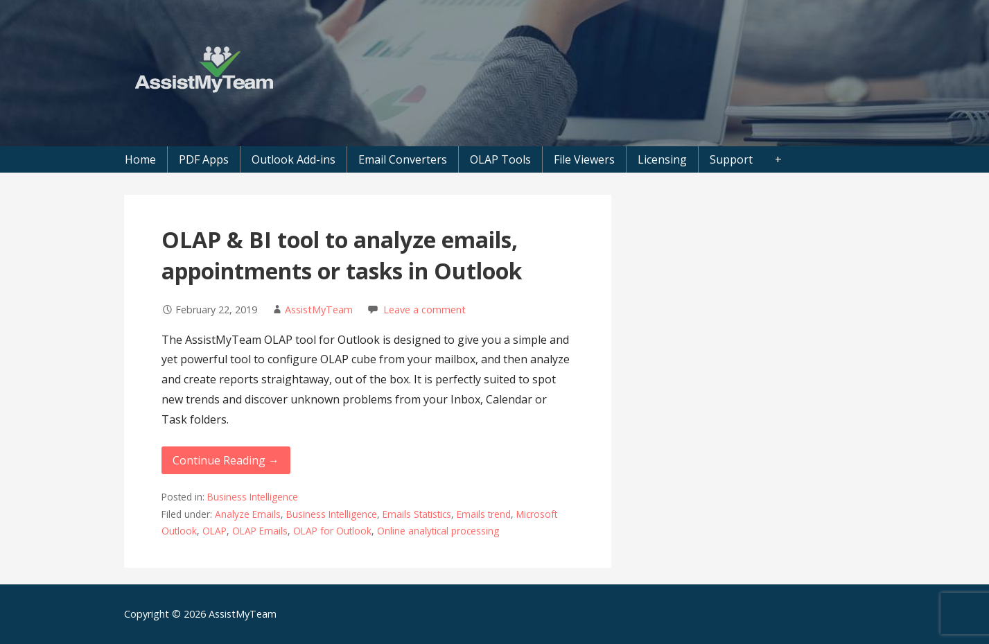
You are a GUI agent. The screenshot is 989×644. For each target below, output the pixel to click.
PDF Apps (204, 159)
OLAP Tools (500, 159)
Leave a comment (424, 309)
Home (140, 159)
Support (731, 159)
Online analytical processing (438, 530)
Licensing (662, 159)
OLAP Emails (260, 530)
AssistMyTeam (319, 309)
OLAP (214, 530)
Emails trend (484, 514)
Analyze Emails (248, 514)
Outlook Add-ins (293, 159)
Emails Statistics (417, 514)
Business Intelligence (252, 496)
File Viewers (584, 159)
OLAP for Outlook (332, 530)
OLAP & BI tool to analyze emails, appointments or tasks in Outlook (341, 255)
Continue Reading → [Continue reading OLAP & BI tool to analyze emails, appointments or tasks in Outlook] (226, 460)
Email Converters (402, 159)
